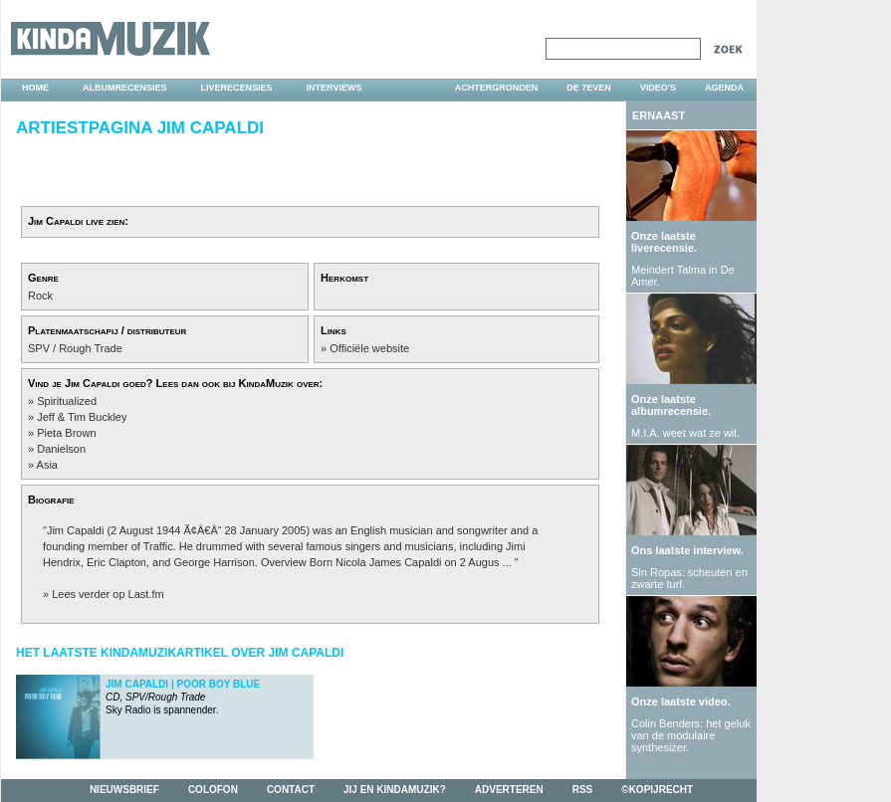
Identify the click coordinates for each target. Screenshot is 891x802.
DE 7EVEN (588, 88)
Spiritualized (67, 401)
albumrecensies (125, 88)
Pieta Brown (66, 433)
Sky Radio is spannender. (183, 697)
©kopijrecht (657, 789)
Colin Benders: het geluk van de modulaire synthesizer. (691, 735)
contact (291, 789)
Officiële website (369, 348)
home (35, 88)
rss (582, 789)
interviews (334, 88)
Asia (47, 465)
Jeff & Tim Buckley (81, 417)
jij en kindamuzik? (394, 789)
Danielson (61, 449)
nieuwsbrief (124, 789)
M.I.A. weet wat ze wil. (685, 433)
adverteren (509, 789)
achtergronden (497, 88)
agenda (724, 88)
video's (658, 88)
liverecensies (237, 88)
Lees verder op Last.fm (108, 594)
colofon (213, 789)
